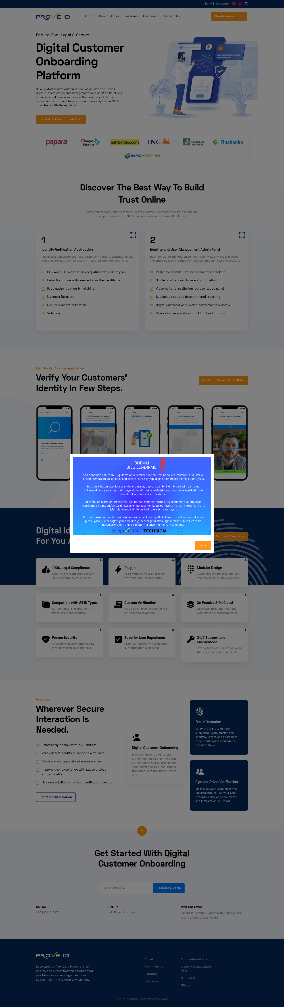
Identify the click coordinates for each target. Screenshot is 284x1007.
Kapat (203, 545)
